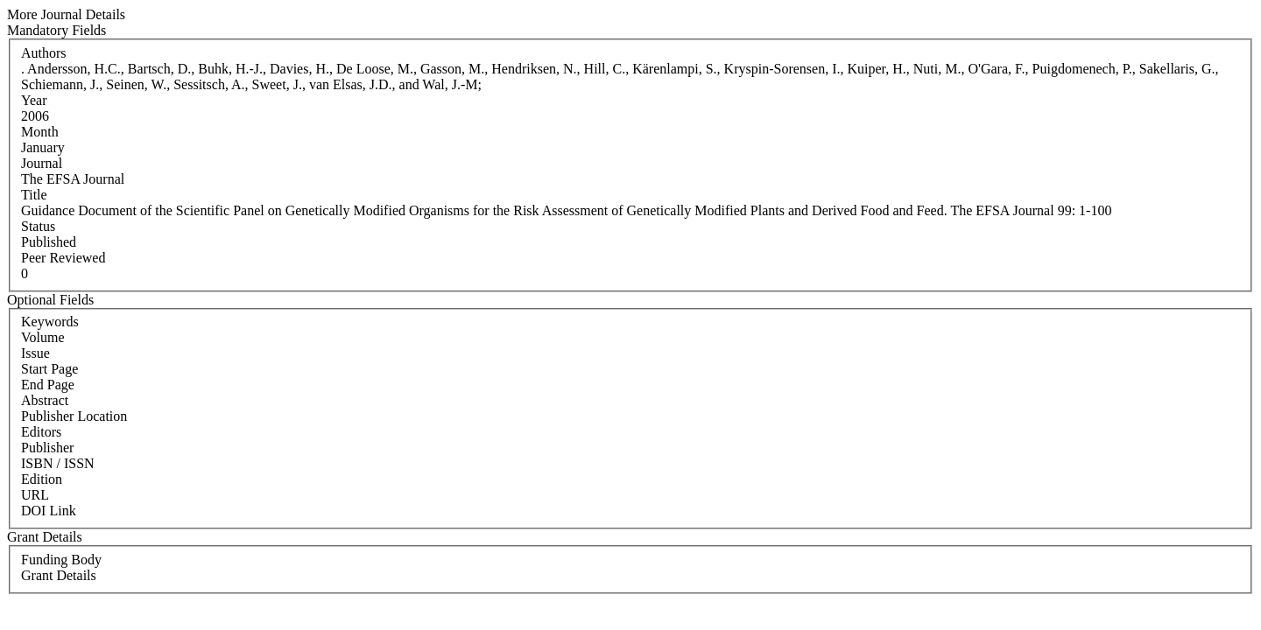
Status (38, 226)
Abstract (44, 400)
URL (35, 494)
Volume (42, 337)
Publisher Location (74, 416)
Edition (41, 479)
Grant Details (58, 575)
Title (34, 194)
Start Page (49, 368)
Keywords (50, 321)
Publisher (47, 447)
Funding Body (61, 559)
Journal (41, 163)
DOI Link (48, 510)
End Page (47, 384)
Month (40, 131)
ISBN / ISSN (58, 463)
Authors (44, 53)
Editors (41, 431)
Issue (35, 353)
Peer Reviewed (63, 257)
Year (33, 100)
